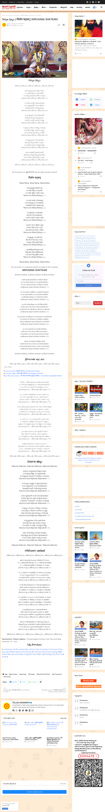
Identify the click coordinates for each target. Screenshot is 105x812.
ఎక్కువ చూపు (63, 718)
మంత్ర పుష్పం (44, 649)
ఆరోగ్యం (93, 250)
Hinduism (78, 240)
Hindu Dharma (79, 237)
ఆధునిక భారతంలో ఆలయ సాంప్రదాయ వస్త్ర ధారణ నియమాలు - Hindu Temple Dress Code (90, 173)
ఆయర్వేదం (78, 250)
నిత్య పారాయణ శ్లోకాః (28, 651)
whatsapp (97, 99)
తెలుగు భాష (85, 257)
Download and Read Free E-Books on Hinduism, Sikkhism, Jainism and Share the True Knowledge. (88, 460)
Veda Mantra (9, 15)
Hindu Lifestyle (90, 237)
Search (98, 303)
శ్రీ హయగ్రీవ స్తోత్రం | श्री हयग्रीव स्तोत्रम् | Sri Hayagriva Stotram (24, 373)
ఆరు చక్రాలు (86, 250)
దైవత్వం (36, 7)
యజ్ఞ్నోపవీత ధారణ (30, 654)
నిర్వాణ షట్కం (22, 674)
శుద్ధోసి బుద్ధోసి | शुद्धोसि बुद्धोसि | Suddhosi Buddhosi (33, 738)
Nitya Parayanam (57, 674)
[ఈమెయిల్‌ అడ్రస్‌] (88, 281)
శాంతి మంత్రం (53, 649)
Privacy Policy (20, 2)
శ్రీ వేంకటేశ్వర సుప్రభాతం (14, 651)
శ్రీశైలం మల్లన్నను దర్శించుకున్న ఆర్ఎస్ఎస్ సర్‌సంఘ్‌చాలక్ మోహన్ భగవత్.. (96, 661)
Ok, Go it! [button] (5, 809)
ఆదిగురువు (88, 247)
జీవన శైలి (98, 254)
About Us (4, 2)
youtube (83, 105)
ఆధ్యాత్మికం (95, 247)
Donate (37, 2)
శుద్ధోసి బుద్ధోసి (41, 654)
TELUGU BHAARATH (21, 702)
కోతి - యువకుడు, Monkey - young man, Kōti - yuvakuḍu (80, 416)
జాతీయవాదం (90, 254)
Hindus (85, 240)
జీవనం (44, 7)
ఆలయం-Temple (80, 254)
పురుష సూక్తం (24, 649)
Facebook (14, 682)
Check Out (5, 805)
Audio (77, 506)
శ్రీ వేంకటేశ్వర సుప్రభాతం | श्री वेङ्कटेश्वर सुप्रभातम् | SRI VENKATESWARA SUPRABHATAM (54, 740)
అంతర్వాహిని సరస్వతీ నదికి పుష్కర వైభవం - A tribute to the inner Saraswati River (81, 661)
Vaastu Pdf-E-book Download (83, 519)
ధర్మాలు (28, 7)
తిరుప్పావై (49, 654)
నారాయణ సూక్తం (34, 649)
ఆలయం (87, 7)
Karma (96, 244)
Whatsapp (34, 682)
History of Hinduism (87, 244)
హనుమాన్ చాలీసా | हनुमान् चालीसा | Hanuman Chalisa (95, 544)
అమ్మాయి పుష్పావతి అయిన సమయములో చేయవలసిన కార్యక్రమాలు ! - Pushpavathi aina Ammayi (89, 187)
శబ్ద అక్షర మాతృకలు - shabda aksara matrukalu (80, 565)
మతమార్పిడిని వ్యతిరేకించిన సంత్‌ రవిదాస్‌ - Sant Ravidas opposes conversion (88, 42)
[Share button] (40, 682)
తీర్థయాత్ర (78, 257)
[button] (101, 7)
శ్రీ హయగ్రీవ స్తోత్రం (18, 654)
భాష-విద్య (79, 7)
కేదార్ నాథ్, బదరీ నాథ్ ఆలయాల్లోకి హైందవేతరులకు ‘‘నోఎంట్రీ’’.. (95, 634)
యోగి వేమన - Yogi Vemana (85, 160)
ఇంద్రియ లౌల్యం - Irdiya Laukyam (80, 396)
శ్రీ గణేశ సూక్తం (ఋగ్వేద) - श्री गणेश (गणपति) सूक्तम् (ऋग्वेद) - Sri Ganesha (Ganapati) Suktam (33, 375)
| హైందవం (20, 7)
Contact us (12, 2)
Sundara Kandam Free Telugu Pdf (85, 516)
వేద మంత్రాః (32, 674)
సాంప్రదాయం (53, 7)
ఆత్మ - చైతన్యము (79, 247)
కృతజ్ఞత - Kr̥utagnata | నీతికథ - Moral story (96, 415)
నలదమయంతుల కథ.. (95, 395)
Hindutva (92, 240)
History (77, 244)
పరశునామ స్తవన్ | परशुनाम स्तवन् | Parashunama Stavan (22, 370)
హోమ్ (3, 15)
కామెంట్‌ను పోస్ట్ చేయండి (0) (34, 791)
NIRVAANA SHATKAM (43, 674)
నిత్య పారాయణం (13, 674)
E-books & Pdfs (80, 513)
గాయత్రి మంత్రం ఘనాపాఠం (11, 649)
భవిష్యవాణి (63, 7)
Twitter (24, 682)
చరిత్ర (71, 7)
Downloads (79, 510)
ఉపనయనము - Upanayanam (87, 150)
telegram (97, 105)
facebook (83, 99)
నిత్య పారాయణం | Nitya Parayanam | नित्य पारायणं (10, 738)
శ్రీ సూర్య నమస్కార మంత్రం (44, 651)
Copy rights (29, 2)
